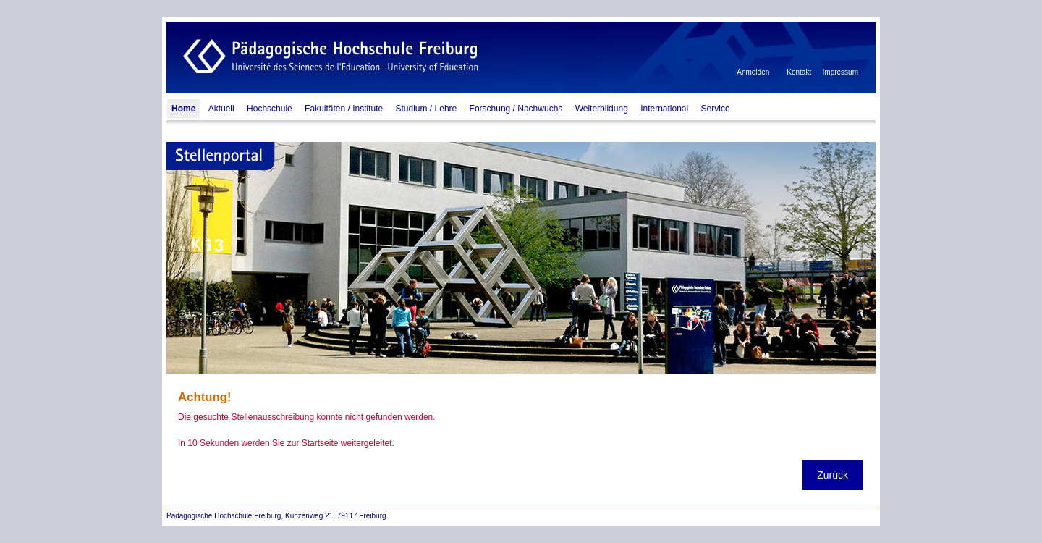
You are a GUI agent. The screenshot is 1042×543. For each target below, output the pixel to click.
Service (715, 109)
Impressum (840, 72)
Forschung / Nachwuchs (516, 109)
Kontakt (799, 72)
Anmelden (753, 72)
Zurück (832, 475)
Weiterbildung (601, 109)
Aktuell (221, 109)
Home (183, 109)
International (664, 109)
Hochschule (269, 109)
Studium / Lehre (426, 109)
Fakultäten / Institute (344, 109)
